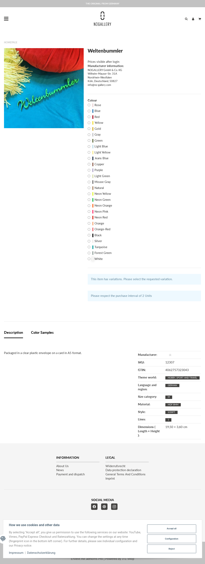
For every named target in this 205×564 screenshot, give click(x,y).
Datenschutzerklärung (41, 553)
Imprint (110, 478)
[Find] (186, 18)
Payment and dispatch (70, 474)
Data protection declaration (123, 470)
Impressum (16, 553)
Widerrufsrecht (115, 466)
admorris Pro (94, 558)
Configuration (171, 539)
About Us (62, 466)
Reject (172, 549)
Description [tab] (13, 332)
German (172, 385)
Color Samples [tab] (42, 332)
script (171, 412)
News (60, 470)
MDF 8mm (173, 404)
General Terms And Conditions (126, 474)
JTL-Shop (128, 558)
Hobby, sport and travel (182, 377)
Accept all (171, 528)
